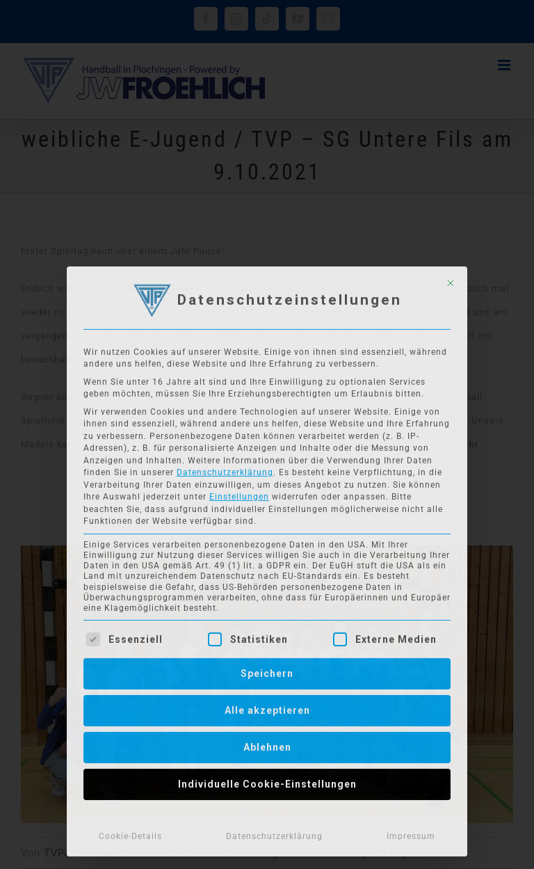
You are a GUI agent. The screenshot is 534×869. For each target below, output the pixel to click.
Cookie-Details (130, 833)
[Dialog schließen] (450, 280)
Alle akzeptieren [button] (267, 706)
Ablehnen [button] (267, 743)
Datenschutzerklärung (225, 470)
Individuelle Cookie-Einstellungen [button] (267, 780)
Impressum (411, 833)
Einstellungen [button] (239, 494)
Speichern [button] (267, 670)
